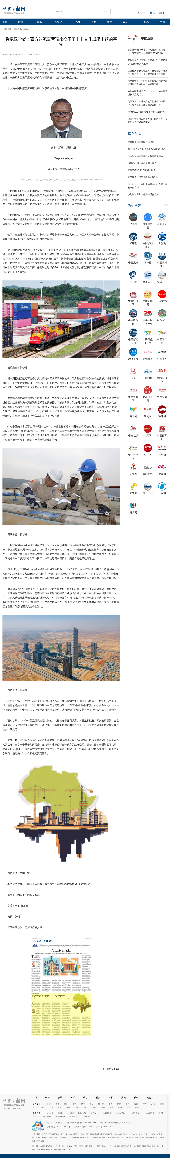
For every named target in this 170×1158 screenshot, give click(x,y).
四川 (86, 1107)
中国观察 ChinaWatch (20, 29)
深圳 (137, 1107)
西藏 (111, 1107)
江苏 (119, 1104)
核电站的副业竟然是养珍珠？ (142, 163)
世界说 (162, 243)
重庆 (77, 1107)
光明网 (162, 454)
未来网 (133, 493)
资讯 (39, 22)
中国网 (162, 474)
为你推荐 (134, 205)
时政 (20, 22)
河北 (66, 1104)
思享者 (133, 224)
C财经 (58, 22)
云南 (103, 1107)
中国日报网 (6, 29)
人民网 (133, 474)
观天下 (126, 22)
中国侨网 (148, 378)
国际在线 (148, 474)
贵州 (94, 1107)
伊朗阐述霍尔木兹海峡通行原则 (143, 194)
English (142, 12)
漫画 (109, 22)
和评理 (133, 243)
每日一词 (162, 281)
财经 (73, 1097)
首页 (4, 22)
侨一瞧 (133, 281)
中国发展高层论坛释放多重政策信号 (145, 156)
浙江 (128, 1104)
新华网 (133, 512)
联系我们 (16, 1108)
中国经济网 (120, 1113)
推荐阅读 (134, 133)
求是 (133, 378)
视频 (78, 22)
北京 (49, 1104)
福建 (136, 1104)
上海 (110, 1104)
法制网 (147, 416)
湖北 (34, 1107)
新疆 (128, 1107)
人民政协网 (74, 1116)
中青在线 (133, 435)
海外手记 (162, 224)
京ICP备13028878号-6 (104, 1127)
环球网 (162, 416)
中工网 (147, 435)
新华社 (147, 262)
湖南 (43, 1107)
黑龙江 (101, 1104)
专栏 (93, 22)
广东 (52, 1107)
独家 (136, 1097)
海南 (69, 1107)
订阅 (161, 12)
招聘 (149, 1097)
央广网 (147, 454)
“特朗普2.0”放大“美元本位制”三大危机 (146, 112)
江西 (145, 1104)
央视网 (93, 1113)
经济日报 (133, 358)
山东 (153, 1104)
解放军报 (162, 320)
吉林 (91, 1104)
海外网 (133, 416)
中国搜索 (162, 397)
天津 (57, 1104)
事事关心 (148, 281)
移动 (152, 12)
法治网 (87, 1116)
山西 (74, 1104)
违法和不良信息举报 (54, 1123)
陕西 (120, 1107)
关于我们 (7, 1108)
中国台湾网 (134, 1113)
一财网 (162, 493)
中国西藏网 (149, 1113)
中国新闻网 (60, 1116)
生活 (85, 1097)
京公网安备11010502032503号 (58, 1127)
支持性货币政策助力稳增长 (141, 142)
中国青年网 (106, 1113)
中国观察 (147, 38)
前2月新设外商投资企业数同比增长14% (147, 149)
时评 (47, 1097)
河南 (162, 1104)
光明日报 (148, 358)
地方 (146, 22)
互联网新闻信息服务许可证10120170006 (81, 1123)
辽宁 (83, 1104)
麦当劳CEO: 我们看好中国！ (142, 170)
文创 (162, 22)
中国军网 (162, 358)
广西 (60, 1107)
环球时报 (162, 301)
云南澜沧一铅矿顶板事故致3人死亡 (145, 177)
